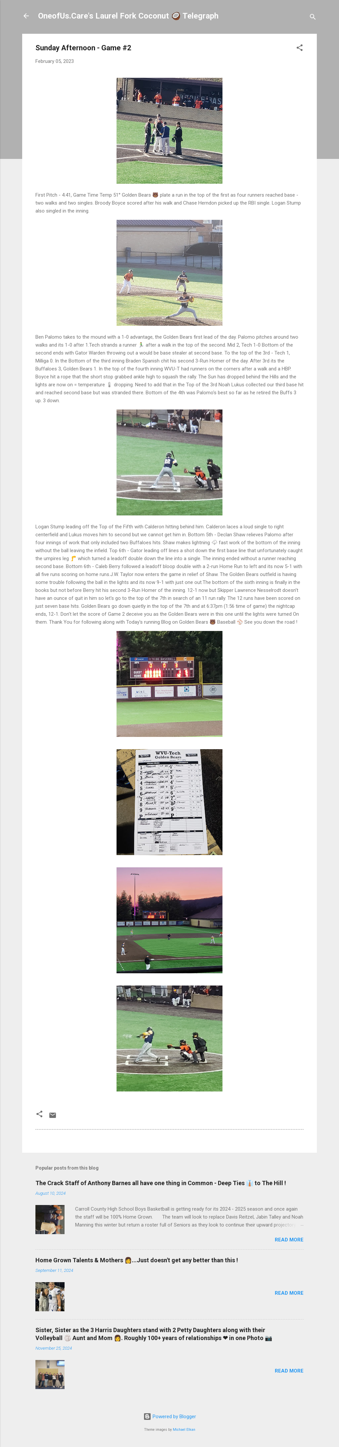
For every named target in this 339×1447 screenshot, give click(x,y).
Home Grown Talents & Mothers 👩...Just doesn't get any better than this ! (136, 1260)
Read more (289, 1240)
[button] (300, 49)
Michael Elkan (184, 1429)
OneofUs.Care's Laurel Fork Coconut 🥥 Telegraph (128, 16)
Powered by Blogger (169, 1417)
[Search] (313, 18)
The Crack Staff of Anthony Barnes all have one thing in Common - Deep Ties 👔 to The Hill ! (160, 1183)
